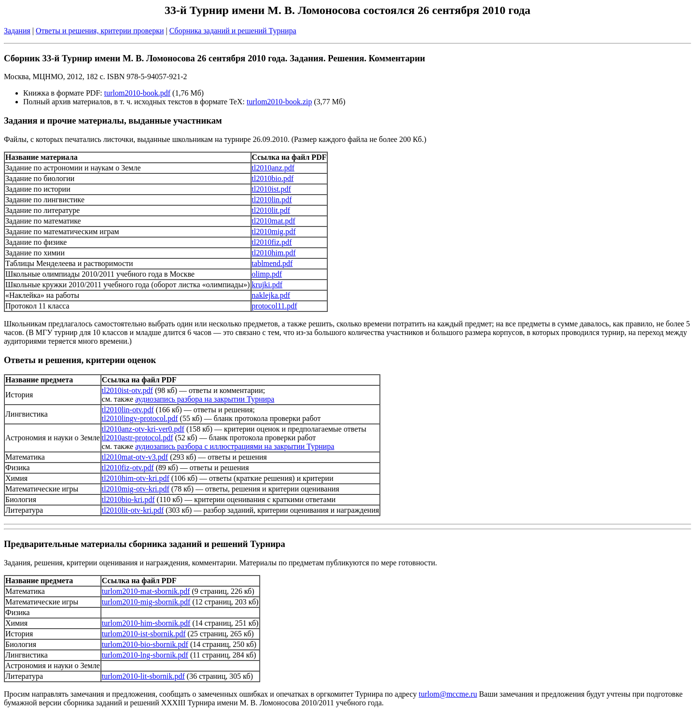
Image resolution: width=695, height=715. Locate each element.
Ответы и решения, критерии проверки (100, 31)
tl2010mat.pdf (273, 221)
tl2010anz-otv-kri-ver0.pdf (143, 429)
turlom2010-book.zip (279, 102)
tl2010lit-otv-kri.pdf (133, 510)
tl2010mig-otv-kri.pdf (135, 489)
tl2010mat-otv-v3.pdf (135, 457)
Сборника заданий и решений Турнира (232, 31)
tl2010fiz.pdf (272, 242)
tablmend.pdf (272, 263)
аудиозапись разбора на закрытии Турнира (204, 399)
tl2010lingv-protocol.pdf (140, 418)
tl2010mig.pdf (274, 231)
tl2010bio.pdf (273, 178)
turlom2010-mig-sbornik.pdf (146, 602)
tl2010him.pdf (274, 253)
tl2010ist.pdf (271, 189)
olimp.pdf (267, 274)
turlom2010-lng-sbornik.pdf (145, 655)
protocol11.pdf (274, 306)
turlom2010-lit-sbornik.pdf (143, 676)
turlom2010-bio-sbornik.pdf (145, 644)
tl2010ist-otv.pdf (127, 390)
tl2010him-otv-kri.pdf (135, 478)
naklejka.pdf (271, 295)
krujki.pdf (267, 284)
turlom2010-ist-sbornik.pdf (144, 634)
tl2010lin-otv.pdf (128, 410)
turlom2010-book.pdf (137, 93)
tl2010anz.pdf (273, 168)
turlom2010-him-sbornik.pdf (146, 623)
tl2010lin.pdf (272, 200)
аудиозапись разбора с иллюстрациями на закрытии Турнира (234, 446)
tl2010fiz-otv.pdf (128, 467)
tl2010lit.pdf (271, 210)
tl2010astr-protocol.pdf (137, 438)
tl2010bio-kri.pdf (128, 499)
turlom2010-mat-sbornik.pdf (146, 591)
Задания (17, 31)
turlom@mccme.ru (448, 694)
